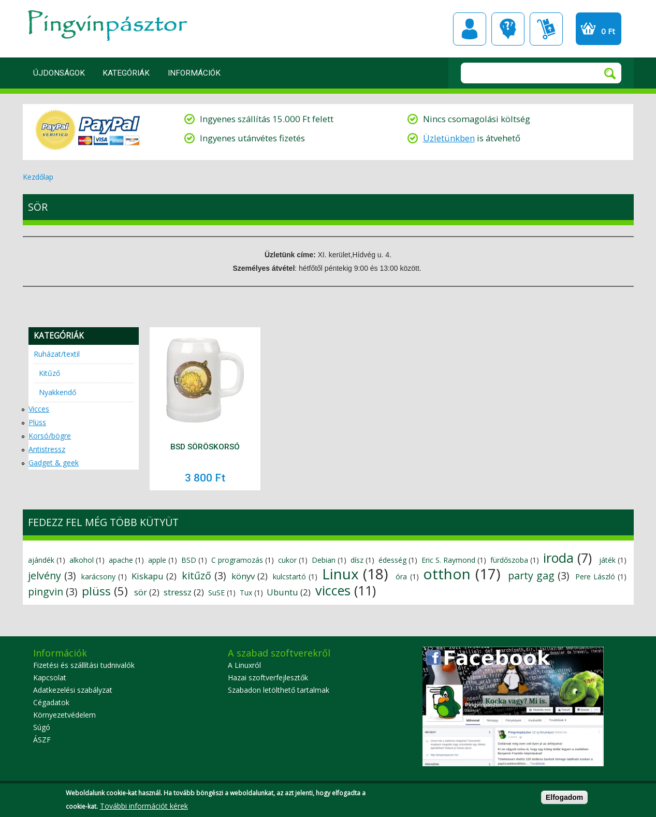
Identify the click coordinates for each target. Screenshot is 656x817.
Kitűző (49, 373)
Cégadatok (51, 702)
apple (157, 560)
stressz (178, 592)
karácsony (98, 576)
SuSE (216, 592)
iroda (558, 557)
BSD (188, 560)
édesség (392, 560)
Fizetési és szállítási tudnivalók (84, 665)
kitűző (196, 575)
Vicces (38, 409)
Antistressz (46, 449)
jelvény (44, 575)
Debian (324, 560)
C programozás (237, 560)
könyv (243, 576)
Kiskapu (148, 576)
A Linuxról (244, 665)
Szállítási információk (546, 29)
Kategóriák (126, 73)
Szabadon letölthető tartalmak (278, 690)
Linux (340, 573)
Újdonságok (59, 73)
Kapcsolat (49, 677)
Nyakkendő (57, 392)
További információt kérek (144, 808)
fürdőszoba (509, 560)
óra (401, 576)
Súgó (41, 727)
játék (607, 560)
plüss (96, 591)
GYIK (507, 29)
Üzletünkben (449, 138)
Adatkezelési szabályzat (72, 690)
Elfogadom (564, 799)
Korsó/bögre (49, 436)
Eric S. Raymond (448, 560)
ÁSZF (42, 740)
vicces (333, 590)
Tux (246, 592)
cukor (287, 560)
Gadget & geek (53, 463)
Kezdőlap (38, 177)
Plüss (37, 422)
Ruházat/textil (57, 354)
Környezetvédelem (64, 715)
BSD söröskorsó (205, 446)
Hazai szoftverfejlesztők (268, 677)
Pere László (595, 576)
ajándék (41, 560)
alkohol (81, 560)
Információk (194, 73)
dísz (357, 560)
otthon (447, 573)
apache (121, 560)
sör (140, 592)
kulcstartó (289, 576)
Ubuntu (282, 592)
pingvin (45, 592)
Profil (469, 29)
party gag (531, 575)
